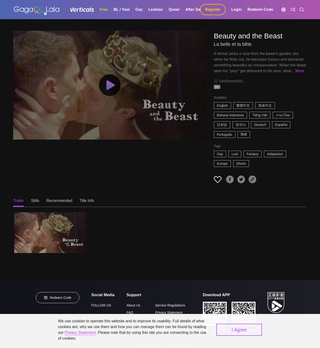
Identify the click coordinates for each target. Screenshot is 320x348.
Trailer (18, 201)
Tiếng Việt (260, 115)
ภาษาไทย (283, 115)
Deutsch (260, 125)
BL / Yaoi (122, 9)
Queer (174, 9)
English (222, 105)
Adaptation (275, 154)
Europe (222, 163)
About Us (133, 305)
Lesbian (155, 9)
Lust (235, 154)
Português (224, 134)
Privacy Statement (168, 312)
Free (104, 9)
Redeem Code (260, 9)
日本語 (222, 125)
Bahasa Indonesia (230, 115)
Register (213, 9)
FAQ (130, 312)
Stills (35, 201)
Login (236, 9)
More (299, 71)
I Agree (239, 329)
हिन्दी (244, 134)
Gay (139, 9)
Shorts (241, 163)
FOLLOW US (101, 305)
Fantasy (253, 154)
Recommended (59, 201)
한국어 (241, 125)
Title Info (87, 201)
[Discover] (292, 9)
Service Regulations (170, 305)
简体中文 (265, 105)
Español (281, 125)
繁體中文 (243, 105)
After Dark (195, 9)
